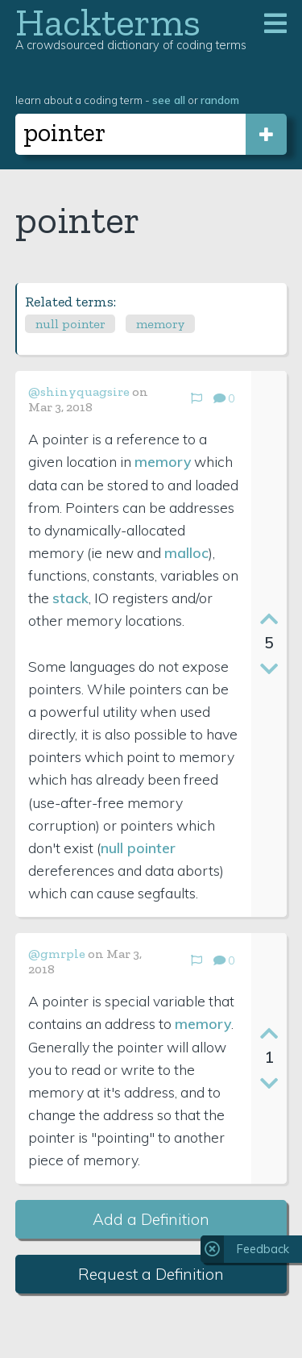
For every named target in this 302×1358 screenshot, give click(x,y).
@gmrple (56, 953)
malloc (186, 552)
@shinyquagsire (79, 391)
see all (168, 99)
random (220, 99)
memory (160, 323)
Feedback (263, 1249)
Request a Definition (151, 1274)
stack (70, 597)
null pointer (70, 323)
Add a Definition (151, 1219)
